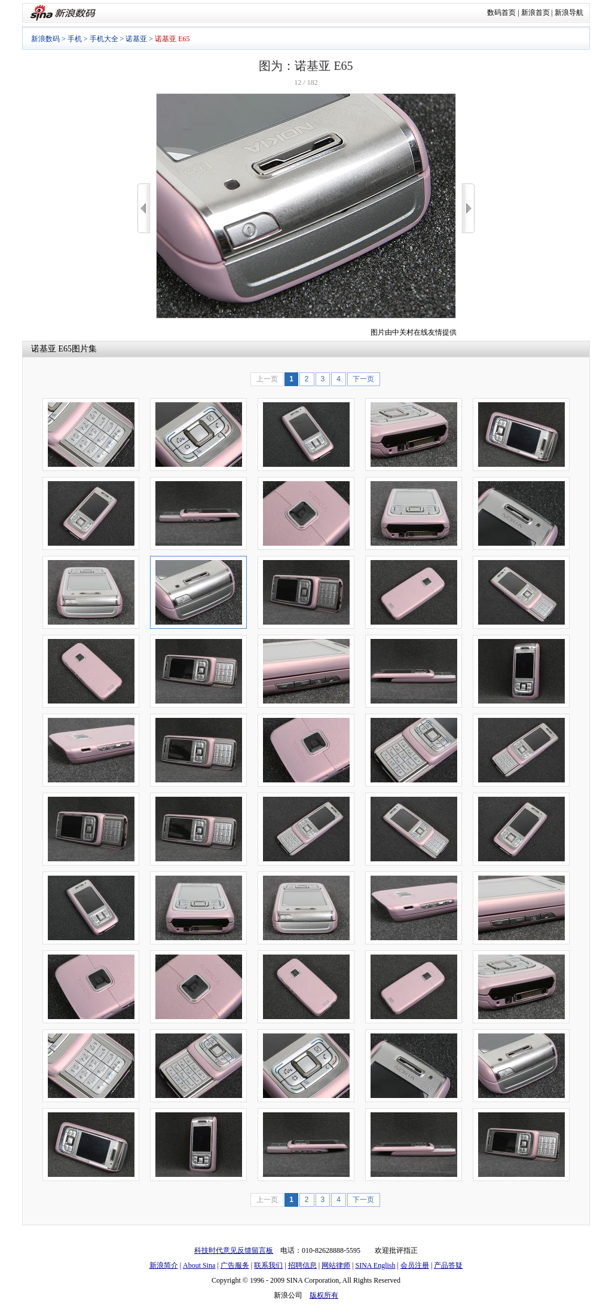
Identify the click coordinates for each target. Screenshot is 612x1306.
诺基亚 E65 (51, 348)
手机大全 (104, 39)
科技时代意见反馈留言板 (233, 1250)
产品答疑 (448, 1265)
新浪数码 (45, 39)
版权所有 (324, 1295)
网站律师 (336, 1265)
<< (143, 208)
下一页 (363, 379)
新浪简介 (163, 1265)
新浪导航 (569, 12)
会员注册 (414, 1265)
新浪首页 (535, 12)
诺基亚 (136, 39)
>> (468, 208)
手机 (75, 39)
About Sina (199, 1265)
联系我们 (268, 1265)
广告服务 (235, 1265)
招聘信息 (302, 1265)
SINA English (375, 1265)
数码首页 (501, 12)
